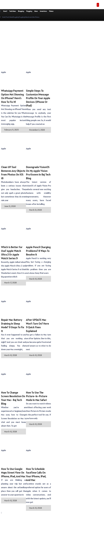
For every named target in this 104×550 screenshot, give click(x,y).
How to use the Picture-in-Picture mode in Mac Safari (36, 396)
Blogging (21, 11)
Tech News (12, 11)
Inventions (43, 11)
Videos (51, 11)
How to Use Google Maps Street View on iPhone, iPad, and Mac (13, 472)
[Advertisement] (26, 38)
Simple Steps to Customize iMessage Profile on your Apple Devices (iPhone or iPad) (38, 98)
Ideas (36, 11)
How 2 (5, 11)
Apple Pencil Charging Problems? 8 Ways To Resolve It (38, 250)
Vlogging (29, 11)
